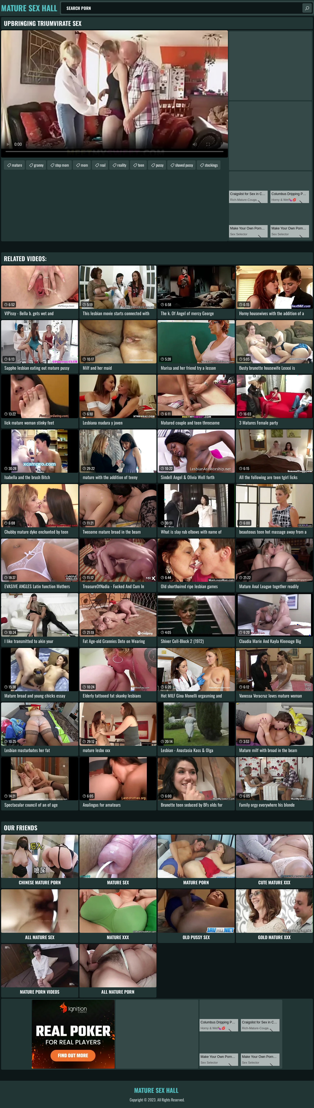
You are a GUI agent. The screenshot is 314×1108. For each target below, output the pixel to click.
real (102, 165)
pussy (159, 165)
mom (84, 165)
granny (38, 165)
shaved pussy (184, 165)
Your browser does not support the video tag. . (114, 94)
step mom (62, 165)
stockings (211, 165)
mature (17, 165)
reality (121, 165)
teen (141, 165)
